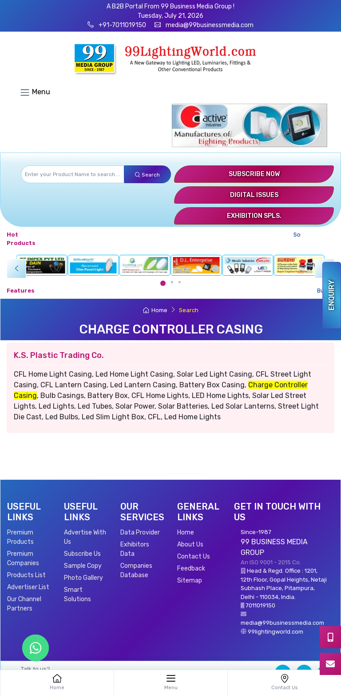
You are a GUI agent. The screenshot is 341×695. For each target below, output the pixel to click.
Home (155, 310)
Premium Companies (23, 558)
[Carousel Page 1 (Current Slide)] (163, 283)
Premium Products (20, 537)
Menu (35, 92)
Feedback (191, 568)
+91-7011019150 (121, 25)
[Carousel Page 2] (172, 282)
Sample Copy (83, 566)
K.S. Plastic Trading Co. (59, 355)
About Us (190, 544)
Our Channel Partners (24, 603)
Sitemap (189, 580)
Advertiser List (28, 587)
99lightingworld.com (275, 631)
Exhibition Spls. (254, 216)
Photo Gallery (83, 578)
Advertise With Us (85, 537)
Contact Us (193, 556)
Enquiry (331, 295)
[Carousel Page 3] (179, 282)
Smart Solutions (77, 594)
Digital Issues (254, 195)
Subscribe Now (254, 174)
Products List (26, 575)
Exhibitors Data (134, 549)
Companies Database (136, 570)
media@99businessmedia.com (210, 25)
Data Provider (140, 532)
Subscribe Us (82, 554)
